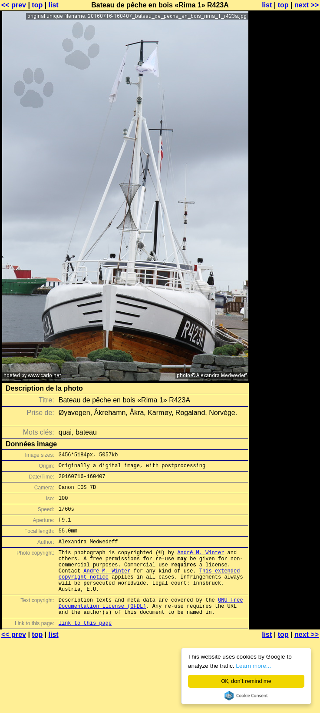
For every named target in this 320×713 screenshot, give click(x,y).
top (37, 5)
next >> (306, 5)
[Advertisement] (285, 112)
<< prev (13, 5)
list (54, 5)
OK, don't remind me (246, 681)
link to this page (85, 649)
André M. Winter (200, 565)
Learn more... (253, 666)
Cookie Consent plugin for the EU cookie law (246, 695)
